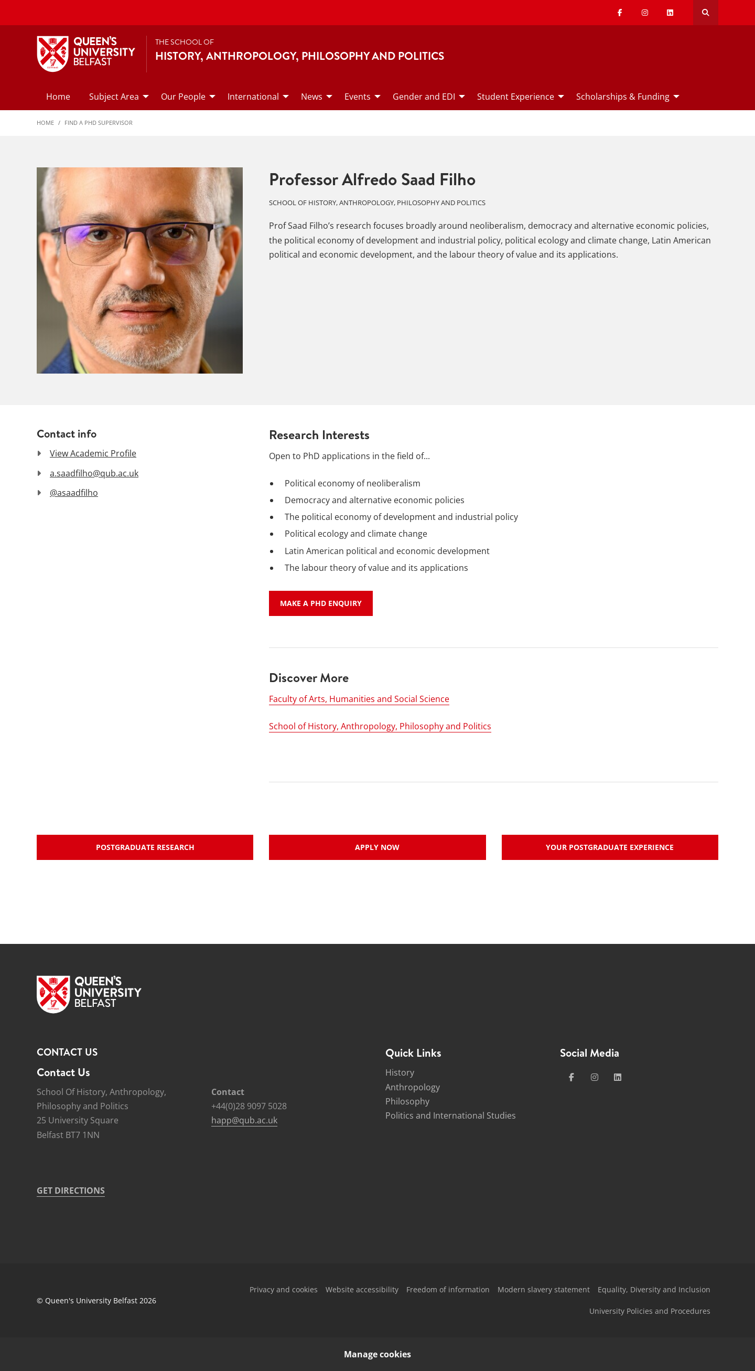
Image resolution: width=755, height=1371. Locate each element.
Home (45, 122)
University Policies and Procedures (649, 1311)
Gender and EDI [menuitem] (424, 96)
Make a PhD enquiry (321, 603)
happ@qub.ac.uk (244, 1120)
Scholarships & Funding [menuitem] (623, 96)
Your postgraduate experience (610, 847)
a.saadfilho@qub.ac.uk (94, 473)
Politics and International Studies (450, 1115)
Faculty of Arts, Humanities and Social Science (359, 699)
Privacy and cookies (284, 1289)
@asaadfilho (74, 492)
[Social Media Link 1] (571, 1077)
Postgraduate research (145, 847)
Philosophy (407, 1101)
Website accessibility (362, 1289)
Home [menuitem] (58, 96)
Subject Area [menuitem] (114, 96)
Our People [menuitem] (183, 96)
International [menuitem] (253, 96)
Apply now (377, 847)
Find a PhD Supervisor (98, 122)
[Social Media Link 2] (594, 1077)
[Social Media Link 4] (617, 1077)
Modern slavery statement (544, 1289)
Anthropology (412, 1087)
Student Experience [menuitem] (515, 96)
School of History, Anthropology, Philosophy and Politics (380, 726)
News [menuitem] (311, 96)
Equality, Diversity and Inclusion (654, 1289)
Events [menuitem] (357, 96)
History (399, 1072)
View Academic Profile (93, 453)
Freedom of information (448, 1289)
